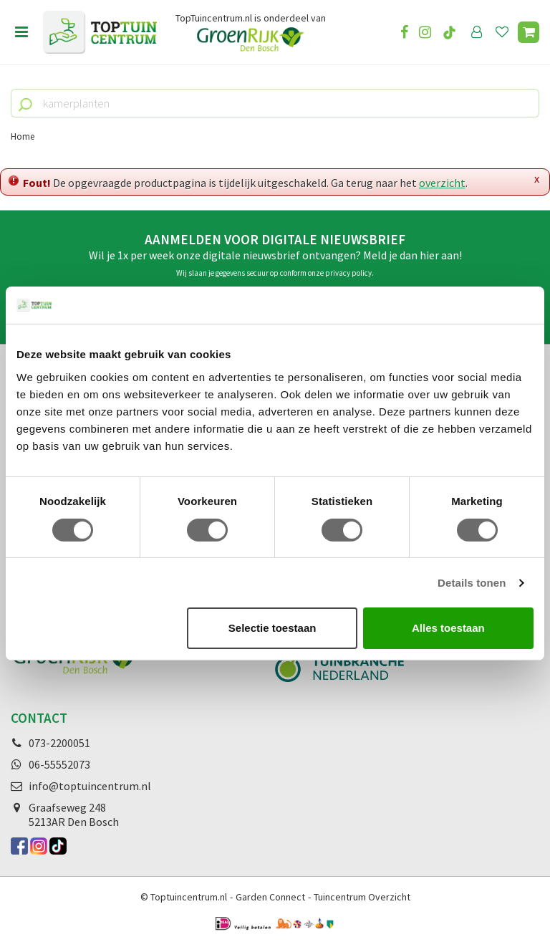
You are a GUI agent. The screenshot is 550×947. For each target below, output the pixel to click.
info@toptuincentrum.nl (90, 786)
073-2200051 (59, 743)
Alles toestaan (448, 628)
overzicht (442, 183)
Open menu (21, 32)
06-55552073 (59, 764)
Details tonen (472, 583)
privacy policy (348, 273)
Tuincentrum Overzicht (362, 896)
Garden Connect (270, 896)
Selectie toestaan (272, 628)
